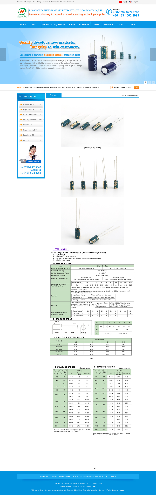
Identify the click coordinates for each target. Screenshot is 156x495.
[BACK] (98, 148)
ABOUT (35, 24)
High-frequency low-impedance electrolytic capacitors (58, 87)
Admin (122, 490)
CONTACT (133, 24)
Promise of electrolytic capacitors (88, 87)
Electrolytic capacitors (32, 87)
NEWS (96, 24)
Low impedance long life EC (33, 120)
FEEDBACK (109, 24)
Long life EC (27, 125)
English (135, 2)
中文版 (125, 2)
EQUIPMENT (59, 24)
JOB (121, 24)
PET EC (26, 140)
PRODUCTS (47, 24)
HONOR (72, 24)
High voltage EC (29, 109)
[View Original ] (89, 148)
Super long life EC (30, 130)
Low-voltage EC (29, 104)
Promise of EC (28, 135)
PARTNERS (84, 24)
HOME (23, 24)
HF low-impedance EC (31, 115)
